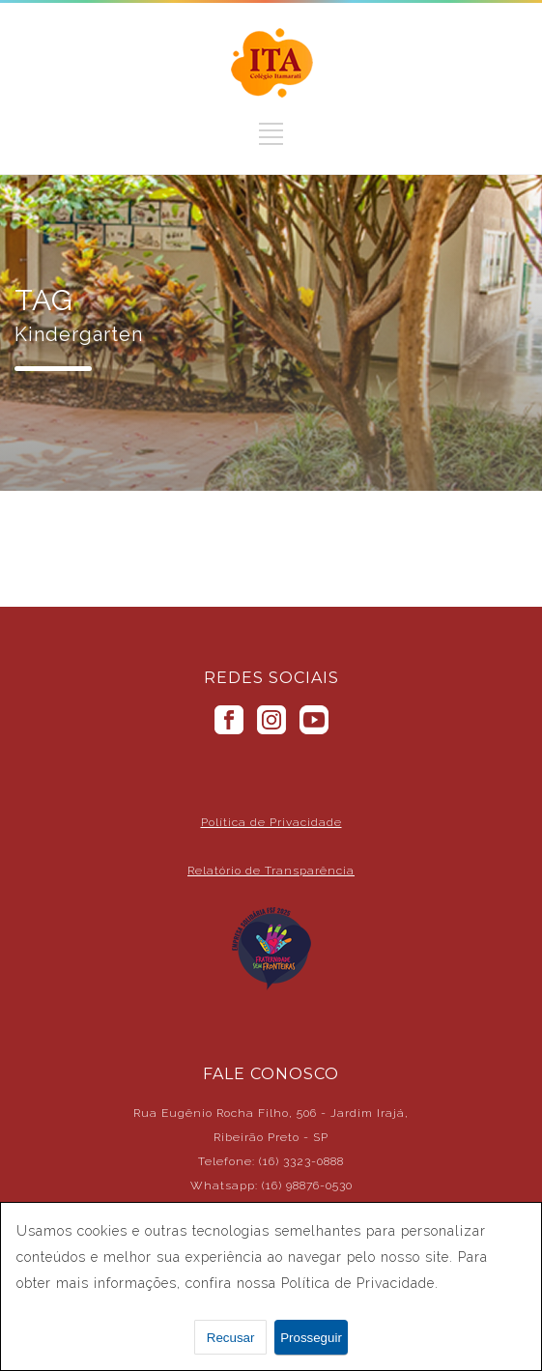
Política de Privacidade (271, 822)
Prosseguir (311, 1337)
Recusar (231, 1337)
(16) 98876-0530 (307, 1185)
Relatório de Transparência (271, 870)
